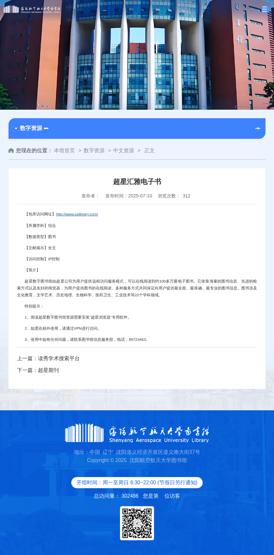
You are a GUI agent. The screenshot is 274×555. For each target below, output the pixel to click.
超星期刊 (48, 370)
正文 (148, 150)
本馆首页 (64, 150)
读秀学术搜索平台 (59, 358)
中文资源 (123, 150)
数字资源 (94, 150)
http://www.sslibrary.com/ (77, 214)
